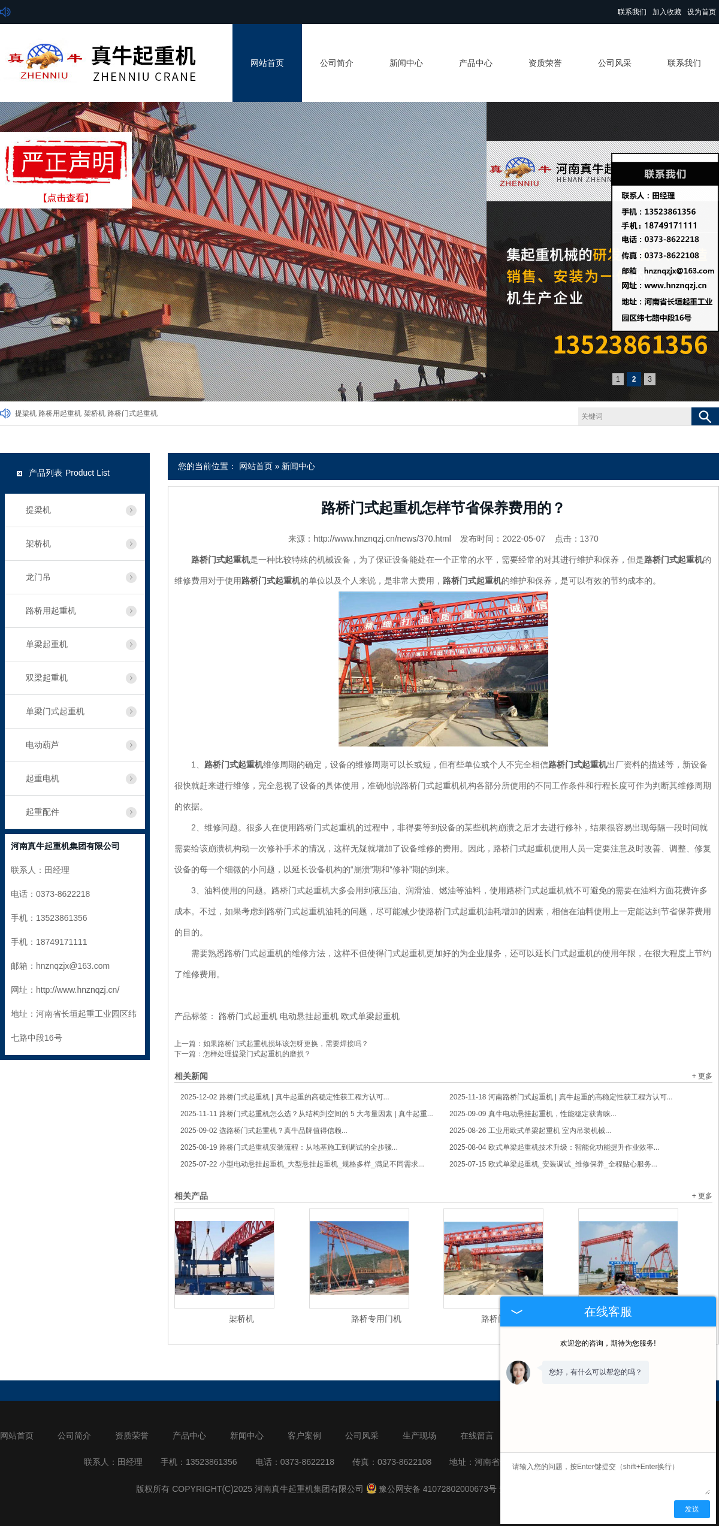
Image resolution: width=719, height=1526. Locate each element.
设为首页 (701, 12)
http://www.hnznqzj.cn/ (77, 990)
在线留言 (477, 1435)
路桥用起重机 (59, 413)
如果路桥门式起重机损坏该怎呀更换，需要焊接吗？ (285, 1044)
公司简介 (337, 63)
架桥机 (94, 413)
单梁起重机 (47, 644)
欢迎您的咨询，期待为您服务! (607, 1343)
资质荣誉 (545, 63)
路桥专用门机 (376, 1318)
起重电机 (42, 778)
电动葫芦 (42, 745)
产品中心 (476, 63)
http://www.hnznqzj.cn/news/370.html (382, 538)
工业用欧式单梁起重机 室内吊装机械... (530, 1130)
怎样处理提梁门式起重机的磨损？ (257, 1054)
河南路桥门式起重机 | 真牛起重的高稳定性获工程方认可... (561, 1097)
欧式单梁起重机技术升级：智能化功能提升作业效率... (554, 1147)
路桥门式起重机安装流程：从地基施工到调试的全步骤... (289, 1147)
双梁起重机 (47, 677)
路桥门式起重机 (132, 413)
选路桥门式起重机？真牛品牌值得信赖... (264, 1130)
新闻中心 (406, 63)
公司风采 (615, 63)
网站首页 (267, 63)
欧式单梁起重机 (370, 1016)
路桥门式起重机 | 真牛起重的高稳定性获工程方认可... (284, 1097)
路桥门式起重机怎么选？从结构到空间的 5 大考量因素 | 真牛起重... (306, 1114)
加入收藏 (666, 12)
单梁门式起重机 (55, 711)
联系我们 (632, 12)
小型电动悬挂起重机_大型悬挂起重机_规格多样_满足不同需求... (302, 1164)
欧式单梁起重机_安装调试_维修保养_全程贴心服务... (553, 1164)
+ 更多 (702, 1076)
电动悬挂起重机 (309, 1016)
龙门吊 (38, 577)
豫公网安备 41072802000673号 (431, 1489)
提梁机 (26, 413)
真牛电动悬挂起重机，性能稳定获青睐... (533, 1114)
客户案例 (304, 1435)
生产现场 (419, 1435)
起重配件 (42, 812)
